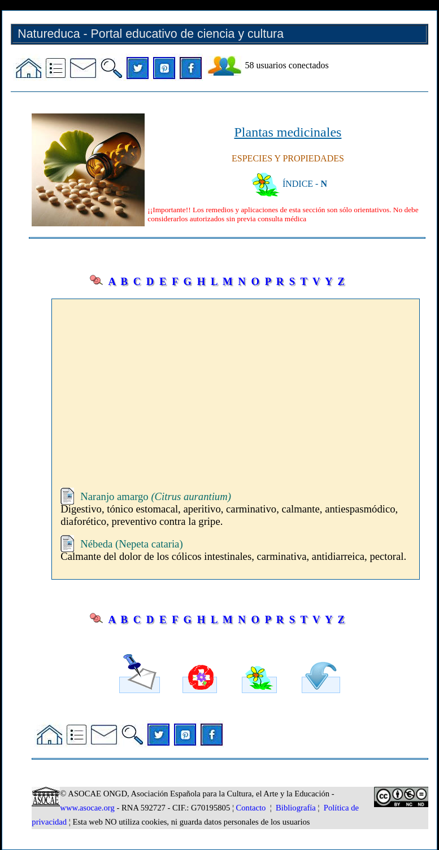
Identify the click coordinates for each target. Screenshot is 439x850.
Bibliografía (296, 807)
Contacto (251, 807)
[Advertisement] (235, 384)
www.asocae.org (87, 807)
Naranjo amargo (155, 496)
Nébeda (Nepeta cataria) (131, 544)
